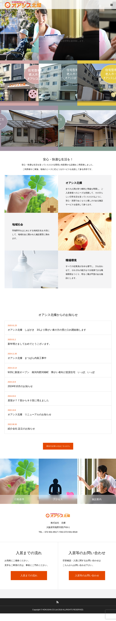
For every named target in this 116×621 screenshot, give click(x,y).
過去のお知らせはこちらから (58, 446)
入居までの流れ (28, 575)
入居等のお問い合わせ (87, 575)
